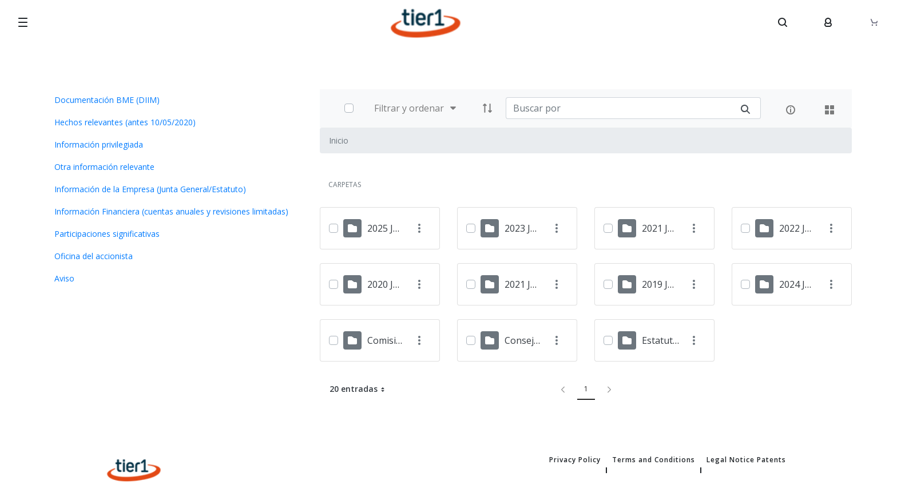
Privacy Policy (575, 460)
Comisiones (392, 340)
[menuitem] (174, 99)
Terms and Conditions (653, 460)
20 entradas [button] (362, 389)
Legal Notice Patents (746, 460)
